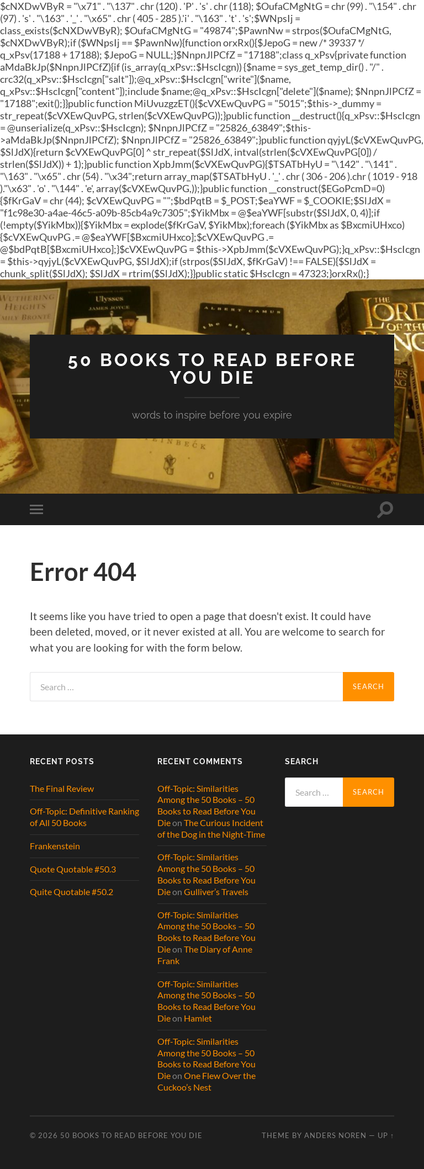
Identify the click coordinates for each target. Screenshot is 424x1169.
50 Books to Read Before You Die (212, 369)
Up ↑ (386, 1135)
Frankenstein (55, 845)
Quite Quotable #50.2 (71, 891)
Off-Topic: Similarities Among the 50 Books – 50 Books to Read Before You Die (206, 805)
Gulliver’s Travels (216, 891)
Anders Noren (335, 1135)
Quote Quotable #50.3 (73, 869)
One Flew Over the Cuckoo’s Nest (206, 1081)
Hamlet (198, 1018)
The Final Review (62, 788)
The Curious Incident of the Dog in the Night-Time (211, 828)
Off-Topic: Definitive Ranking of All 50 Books (84, 817)
